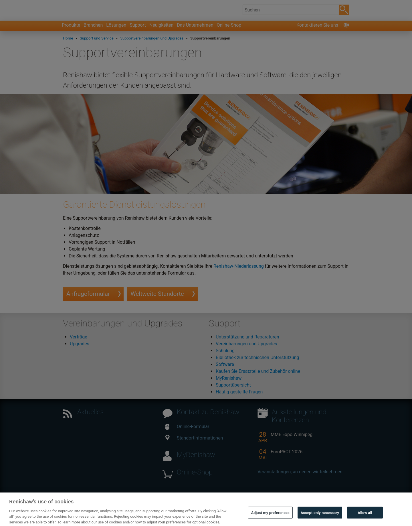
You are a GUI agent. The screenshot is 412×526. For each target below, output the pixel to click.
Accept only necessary (320, 517)
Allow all (365, 517)
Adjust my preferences (270, 517)
